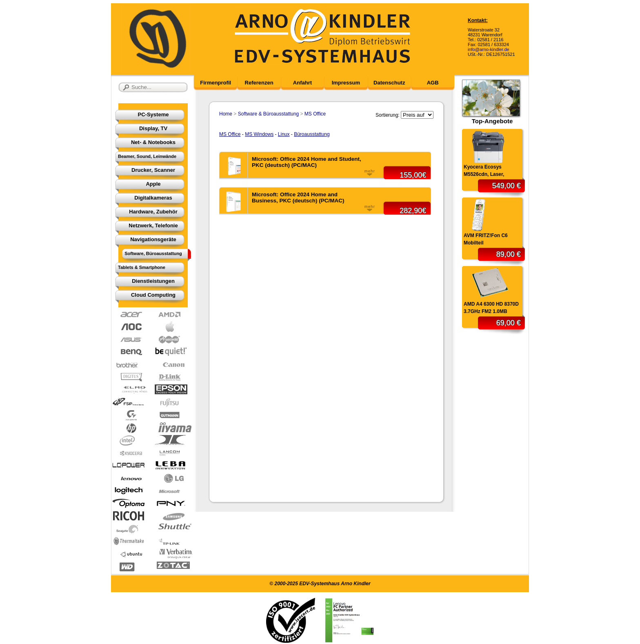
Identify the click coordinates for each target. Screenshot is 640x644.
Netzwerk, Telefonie (153, 225)
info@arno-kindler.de (488, 49)
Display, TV (153, 128)
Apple (153, 184)
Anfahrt (302, 83)
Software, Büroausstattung (153, 253)
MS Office (315, 114)
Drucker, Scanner (153, 170)
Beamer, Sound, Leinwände (147, 156)
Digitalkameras (153, 198)
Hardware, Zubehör (153, 212)
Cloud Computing (153, 295)
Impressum (346, 83)
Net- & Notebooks (153, 142)
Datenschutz (389, 83)
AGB (433, 83)
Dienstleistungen (153, 281)
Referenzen (259, 83)
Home (225, 114)
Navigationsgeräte (153, 239)
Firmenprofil (215, 83)
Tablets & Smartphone (141, 267)
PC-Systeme (153, 114)
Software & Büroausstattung (268, 114)
